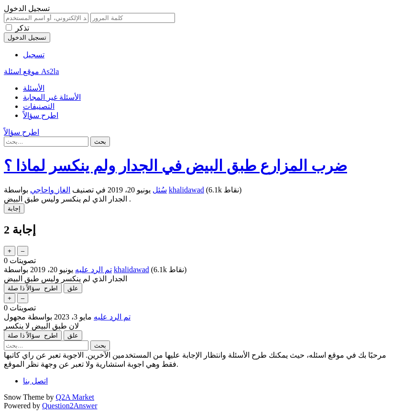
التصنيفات (39, 106)
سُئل (160, 190)
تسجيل (33, 55)
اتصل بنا (35, 381)
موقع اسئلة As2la (31, 71)
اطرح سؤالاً (40, 115)
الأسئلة (33, 88)
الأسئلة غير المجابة (52, 97)
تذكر (22, 28)
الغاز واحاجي (50, 190)
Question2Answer (70, 406)
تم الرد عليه (93, 269)
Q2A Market (75, 397)
